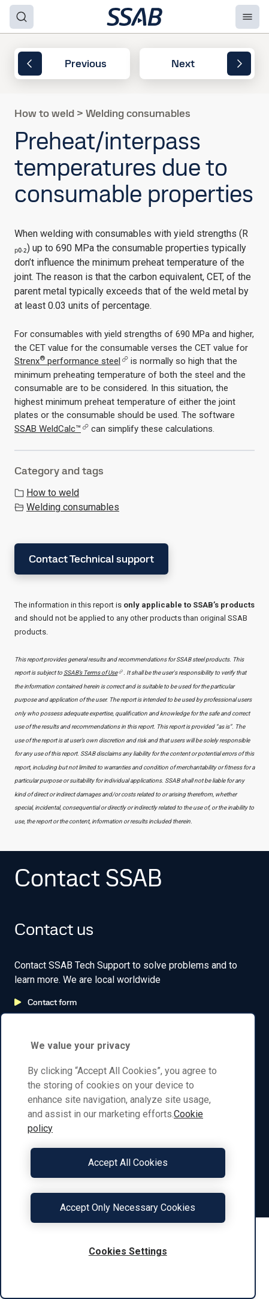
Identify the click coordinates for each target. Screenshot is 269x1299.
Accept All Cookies (128, 1162)
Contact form (45, 1002)
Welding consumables (66, 507)
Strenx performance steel (71, 361)
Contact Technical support (91, 559)
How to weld (46, 492)
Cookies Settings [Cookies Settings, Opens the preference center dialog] (128, 1251)
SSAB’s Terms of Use (93, 672)
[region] (128, 1155)
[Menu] (247, 17)
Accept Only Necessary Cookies (127, 1207)
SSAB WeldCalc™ (51, 428)
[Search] (22, 17)
